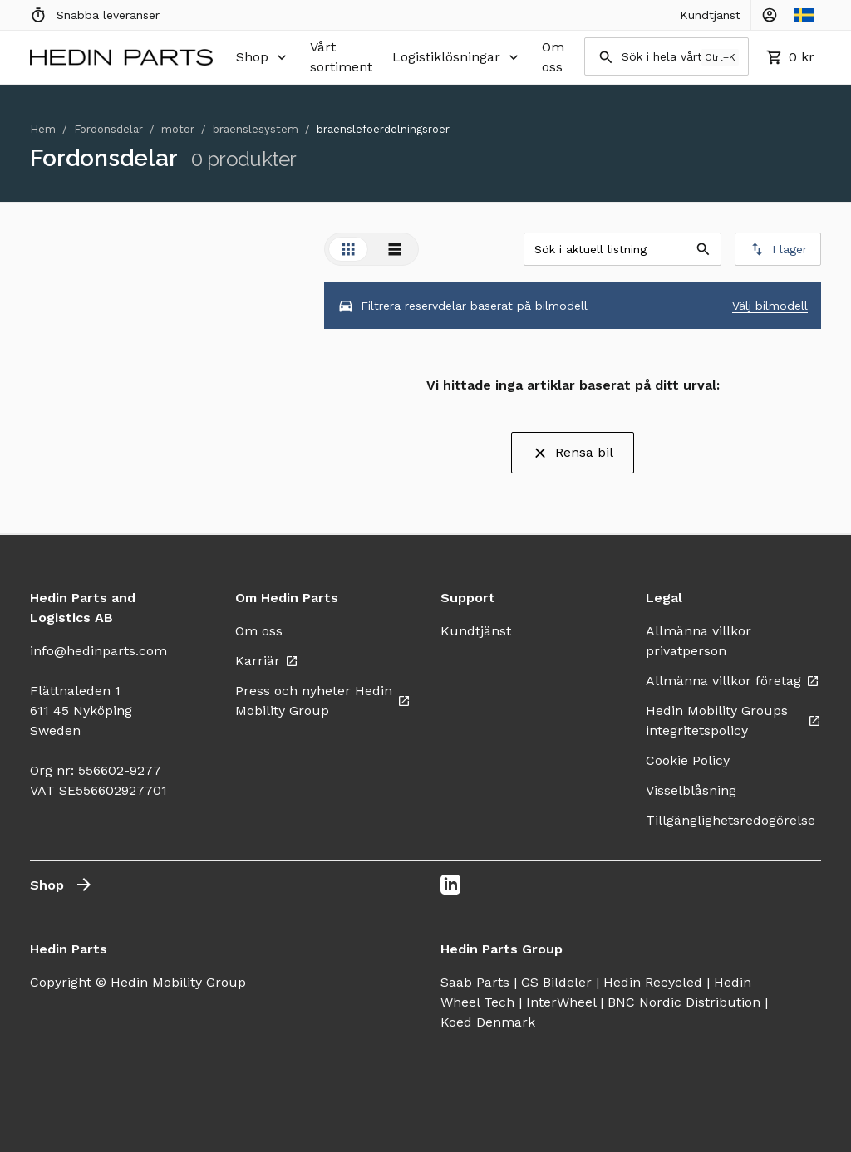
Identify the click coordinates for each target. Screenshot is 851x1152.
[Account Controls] (769, 15)
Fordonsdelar (108, 129)
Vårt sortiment (341, 57)
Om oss (553, 57)
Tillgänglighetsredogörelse (740, 820)
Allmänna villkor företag (732, 681)
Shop (263, 57)
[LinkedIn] (450, 885)
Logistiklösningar (457, 57)
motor (177, 129)
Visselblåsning (691, 790)
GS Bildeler (556, 982)
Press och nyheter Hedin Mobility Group (323, 700)
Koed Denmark (487, 1022)
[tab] (348, 249)
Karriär (266, 661)
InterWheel (561, 1002)
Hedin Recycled (652, 982)
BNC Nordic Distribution (684, 1002)
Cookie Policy (688, 760)
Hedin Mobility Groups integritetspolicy (733, 720)
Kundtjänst (710, 15)
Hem (43, 129)
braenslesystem (255, 129)
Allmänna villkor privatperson (698, 641)
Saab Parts (474, 982)
